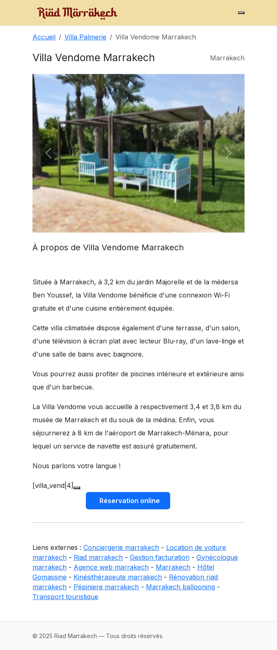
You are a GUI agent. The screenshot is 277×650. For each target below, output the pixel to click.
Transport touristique (65, 597)
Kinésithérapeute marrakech (118, 577)
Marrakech (173, 567)
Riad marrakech (98, 557)
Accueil (43, 37)
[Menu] (241, 12)
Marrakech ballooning (180, 587)
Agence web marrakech (111, 567)
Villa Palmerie (85, 37)
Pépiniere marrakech (106, 587)
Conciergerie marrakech (121, 547)
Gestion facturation (159, 557)
